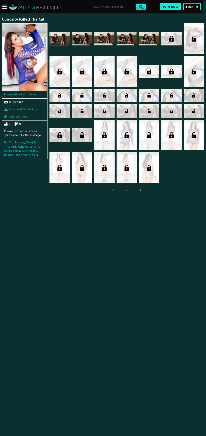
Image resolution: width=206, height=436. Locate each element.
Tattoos (19, 142)
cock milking (29, 150)
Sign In (192, 6)
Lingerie (35, 146)
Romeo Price (12, 94)
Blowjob (31, 142)
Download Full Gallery (20, 109)
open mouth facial (27, 154)
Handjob (23, 146)
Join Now (171, 6)
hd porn (9, 154)
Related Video (15, 117)
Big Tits (9, 142)
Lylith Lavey (28, 94)
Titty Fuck (10, 146)
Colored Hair (12, 150)
